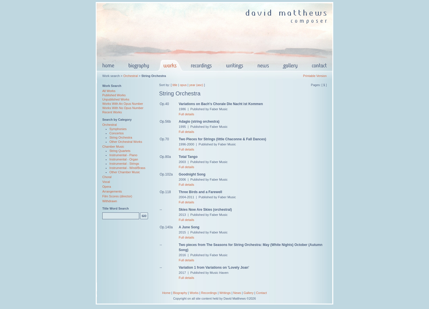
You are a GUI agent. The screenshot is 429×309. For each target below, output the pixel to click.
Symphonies (118, 129)
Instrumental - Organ (123, 159)
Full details (186, 114)
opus (183, 85)
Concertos (116, 133)
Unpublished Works (115, 99)
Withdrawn (109, 201)
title (174, 85)
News (237, 293)
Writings (225, 293)
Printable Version (315, 76)
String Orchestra (120, 137)
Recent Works (112, 112)
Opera (106, 186)
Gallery (248, 293)
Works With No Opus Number (122, 108)
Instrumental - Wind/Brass (127, 168)
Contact (261, 293)
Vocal (106, 181)
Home (166, 293)
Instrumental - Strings (124, 163)
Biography (180, 293)
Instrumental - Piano (123, 155)
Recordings (209, 293)
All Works (108, 91)
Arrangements (112, 191)
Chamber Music (113, 146)
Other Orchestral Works (125, 141)
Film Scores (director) (117, 196)
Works (194, 293)
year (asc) (196, 85)
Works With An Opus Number (122, 103)
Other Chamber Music (124, 172)
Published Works (114, 95)
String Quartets (119, 151)
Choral (106, 177)
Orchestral (130, 76)
